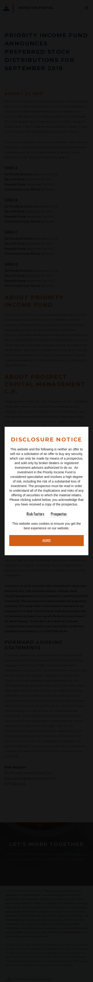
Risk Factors (35, 514)
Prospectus (59, 514)
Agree (46, 540)
